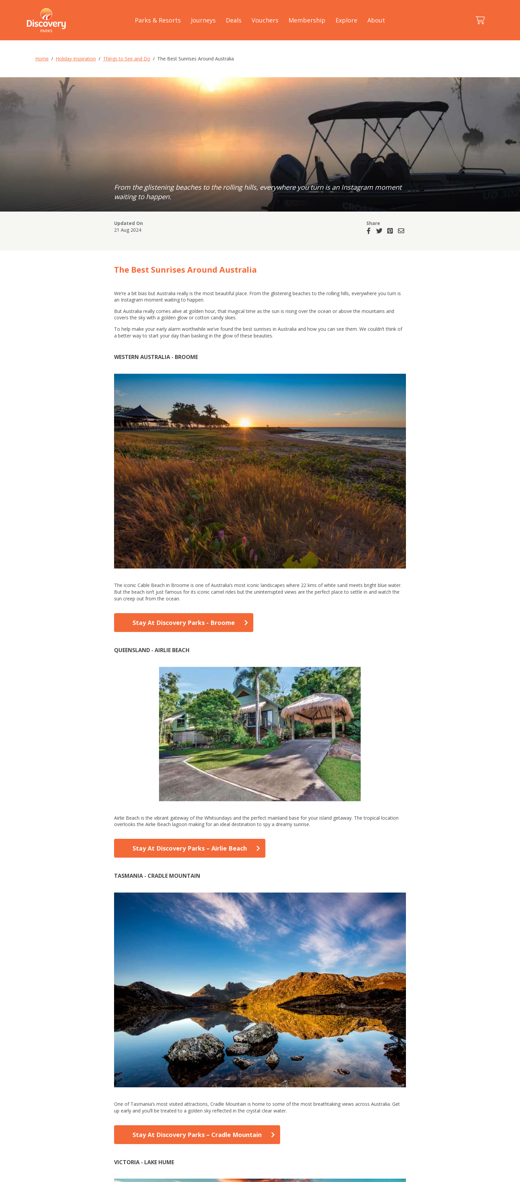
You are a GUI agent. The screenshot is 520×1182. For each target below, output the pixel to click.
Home (42, 58)
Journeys (203, 20)
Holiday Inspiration (76, 58)
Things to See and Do (126, 58)
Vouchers (265, 20)
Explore (346, 20)
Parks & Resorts (158, 20)
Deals (234, 20)
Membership (307, 20)
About (376, 20)
